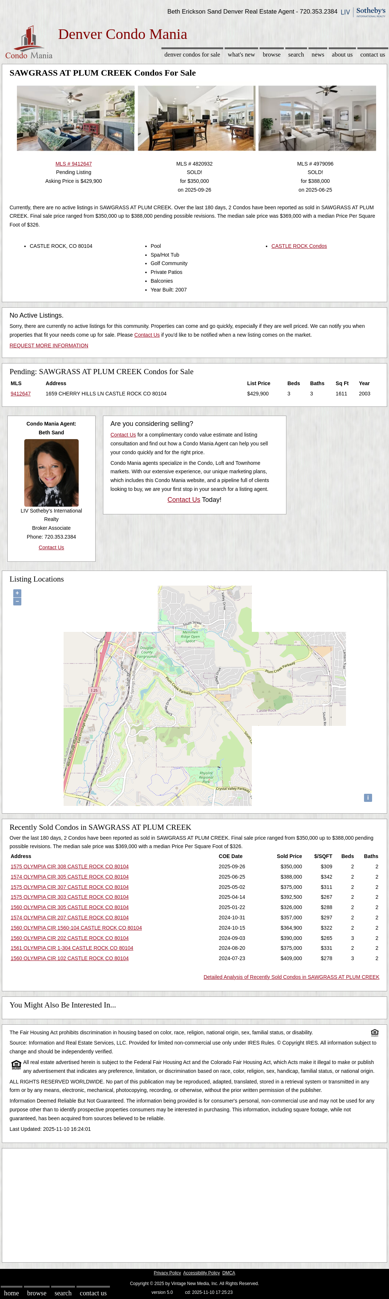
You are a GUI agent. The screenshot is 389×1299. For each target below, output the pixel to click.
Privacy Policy (167, 1273)
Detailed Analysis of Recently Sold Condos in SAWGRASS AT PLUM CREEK (291, 977)
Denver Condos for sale (192, 54)
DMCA (228, 1273)
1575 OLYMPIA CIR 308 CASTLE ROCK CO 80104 (70, 866)
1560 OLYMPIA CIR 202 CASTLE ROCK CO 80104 (70, 938)
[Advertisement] (194, 1203)
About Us (342, 54)
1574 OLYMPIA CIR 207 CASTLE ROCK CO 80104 (70, 917)
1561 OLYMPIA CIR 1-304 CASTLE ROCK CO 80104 (72, 948)
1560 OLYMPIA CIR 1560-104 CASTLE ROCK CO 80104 (76, 928)
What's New (241, 54)
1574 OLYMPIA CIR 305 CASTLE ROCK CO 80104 (70, 877)
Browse (272, 54)
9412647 (21, 394)
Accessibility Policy (201, 1273)
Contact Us (372, 54)
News (318, 54)
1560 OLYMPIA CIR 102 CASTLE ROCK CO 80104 (70, 958)
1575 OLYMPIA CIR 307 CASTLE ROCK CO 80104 (70, 887)
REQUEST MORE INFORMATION (49, 345)
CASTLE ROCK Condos (299, 246)
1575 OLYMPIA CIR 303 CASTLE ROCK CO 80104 (70, 897)
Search (296, 54)
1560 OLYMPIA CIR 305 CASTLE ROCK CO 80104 (70, 907)
